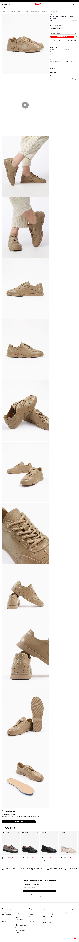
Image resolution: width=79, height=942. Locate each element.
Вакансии (4, 926)
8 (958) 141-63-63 (47, 916)
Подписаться (39, 890)
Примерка (31, 916)
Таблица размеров (20, 930)
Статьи (3, 923)
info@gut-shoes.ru (47, 922)
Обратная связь (5, 919)
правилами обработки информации (36, 896)
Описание (53, 65)
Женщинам (4, 4)
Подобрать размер (56, 40)
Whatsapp (74, 938)
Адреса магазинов (6, 914)
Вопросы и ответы (20, 921)
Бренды (17, 932)
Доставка (53, 72)
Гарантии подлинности (18, 916)
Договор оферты (19, 919)
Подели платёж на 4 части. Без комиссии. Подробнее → (39, 1)
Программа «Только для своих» (20, 912)
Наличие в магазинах (72, 40)
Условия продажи (19, 928)
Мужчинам (10, 4)
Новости (4, 921)
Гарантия (31, 921)
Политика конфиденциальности (20, 925)
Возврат (52, 75)
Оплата (52, 68)
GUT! (51, 14)
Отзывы (4, 916)
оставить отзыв (19, 821)
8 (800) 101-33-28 (47, 914)
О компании (5, 912)
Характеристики (55, 47)
